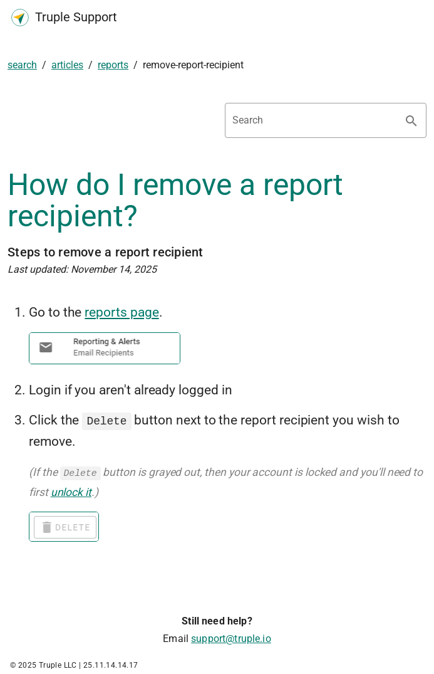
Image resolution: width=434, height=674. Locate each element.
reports (113, 65)
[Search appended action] (411, 121)
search (22, 65)
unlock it (71, 491)
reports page (121, 312)
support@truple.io (231, 637)
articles (67, 65)
